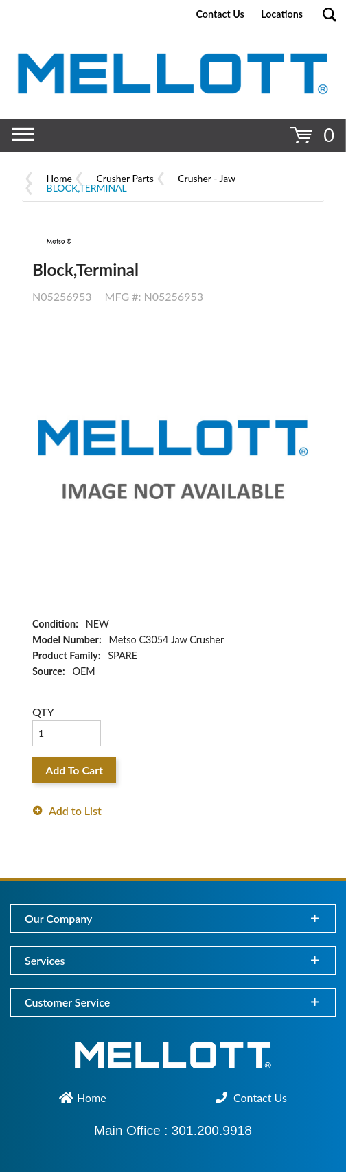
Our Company (58, 918)
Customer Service (67, 1002)
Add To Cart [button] (74, 770)
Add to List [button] (75, 810)
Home (59, 178)
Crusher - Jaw (206, 178)
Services (45, 960)
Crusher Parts (125, 178)
